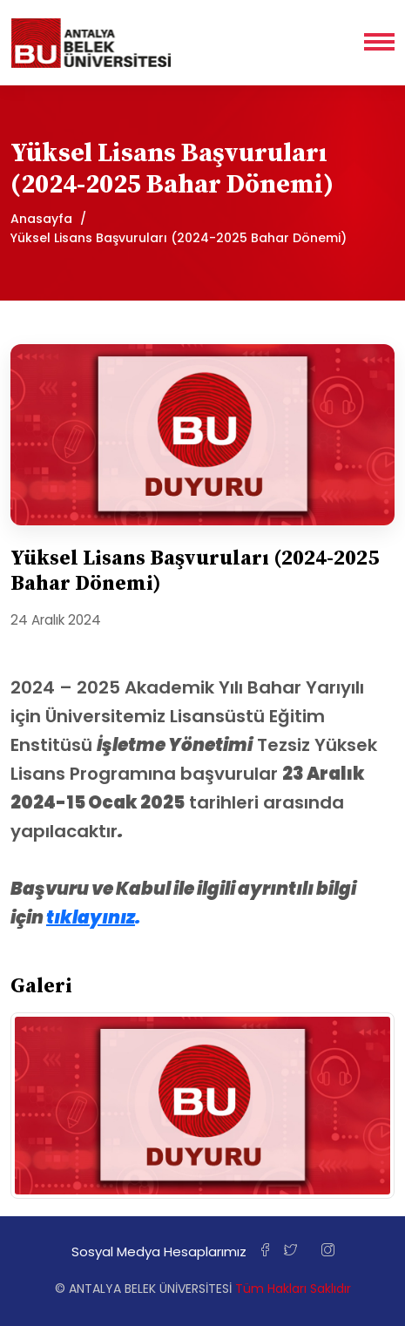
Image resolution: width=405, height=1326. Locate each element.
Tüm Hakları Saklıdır (293, 1288)
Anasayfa (41, 218)
